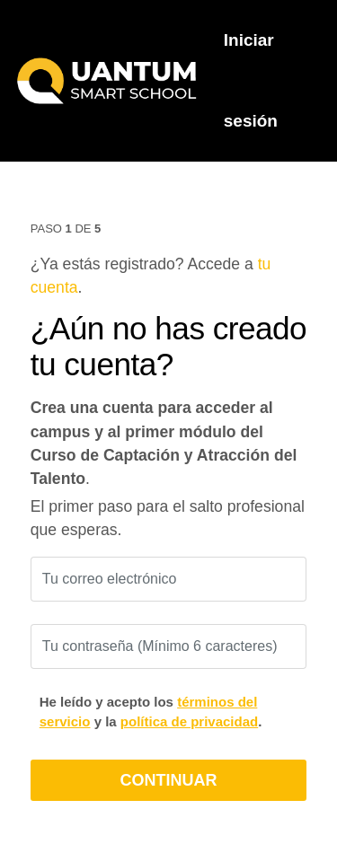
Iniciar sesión (251, 80)
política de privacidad (189, 721)
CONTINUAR (168, 780)
